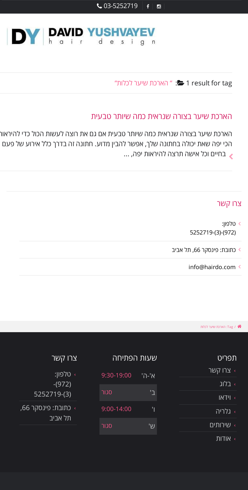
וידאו (225, 397)
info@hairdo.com (212, 267)
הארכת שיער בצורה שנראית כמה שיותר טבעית (161, 116)
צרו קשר (220, 370)
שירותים (220, 424)
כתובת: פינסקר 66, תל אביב (204, 250)
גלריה (223, 411)
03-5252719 (117, 5)
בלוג (225, 383)
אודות (223, 438)
